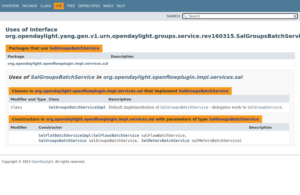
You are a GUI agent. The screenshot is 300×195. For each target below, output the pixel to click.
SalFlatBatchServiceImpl (65, 135)
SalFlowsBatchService (116, 135)
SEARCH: (174, 16)
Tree (71, 6)
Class (45, 6)
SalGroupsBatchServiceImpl (77, 107)
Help (121, 6)
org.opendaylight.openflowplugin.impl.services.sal (58, 63)
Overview (10, 6)
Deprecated (89, 6)
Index (108, 6)
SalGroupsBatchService (74, 48)
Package (29, 6)
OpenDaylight (42, 162)
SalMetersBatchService (165, 140)
